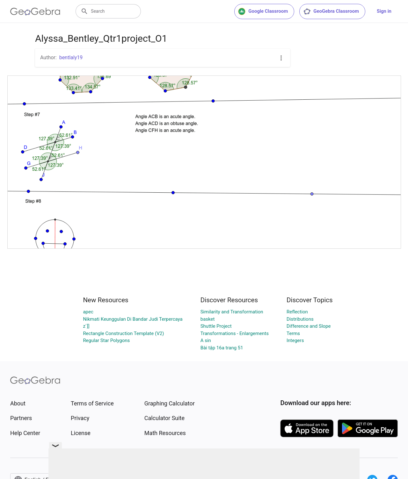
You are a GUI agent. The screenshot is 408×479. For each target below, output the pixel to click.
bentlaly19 (71, 57)
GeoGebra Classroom (331, 11)
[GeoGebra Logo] (35, 11)
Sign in (384, 11)
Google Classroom (263, 11)
